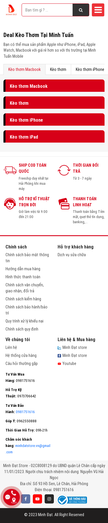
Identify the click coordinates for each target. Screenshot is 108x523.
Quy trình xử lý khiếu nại (24, 321)
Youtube (67, 363)
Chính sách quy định (21, 329)
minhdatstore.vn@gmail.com (27, 445)
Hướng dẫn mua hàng (22, 268)
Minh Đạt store (72, 347)
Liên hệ (11, 347)
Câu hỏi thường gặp (21, 363)
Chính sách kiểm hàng (23, 299)
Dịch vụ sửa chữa (72, 254)
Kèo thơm (58, 69)
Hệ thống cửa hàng (21, 355)
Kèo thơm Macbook (24, 69)
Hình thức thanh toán (22, 276)
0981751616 (63, 489)
